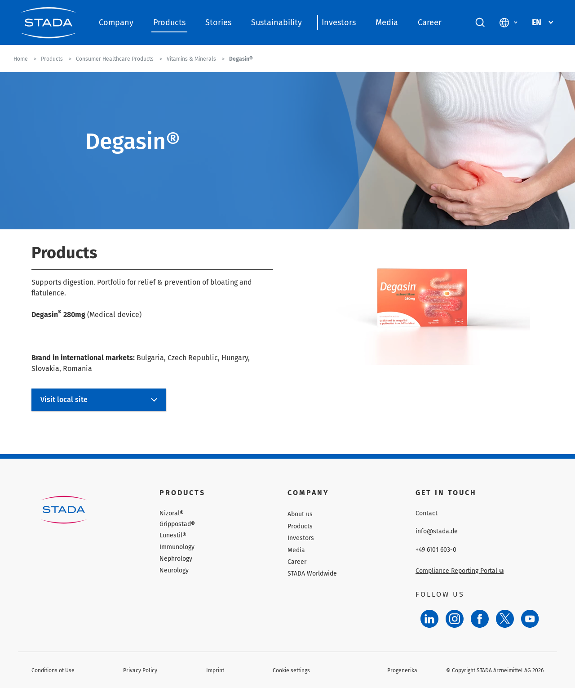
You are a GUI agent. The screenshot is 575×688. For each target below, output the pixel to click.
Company (116, 22)
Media (387, 22)
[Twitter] (505, 619)
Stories (218, 22)
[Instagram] (455, 619)
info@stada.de (437, 531)
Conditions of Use (53, 670)
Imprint (215, 670)
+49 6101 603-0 (436, 550)
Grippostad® (177, 524)
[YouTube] (530, 619)
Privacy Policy (140, 670)
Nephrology (175, 559)
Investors (339, 22)
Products (169, 22)
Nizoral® (171, 513)
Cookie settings (291, 670)
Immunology (177, 547)
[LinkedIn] (429, 619)
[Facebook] (480, 619)
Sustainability (276, 22)
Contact (427, 513)
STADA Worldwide (312, 573)
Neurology (174, 570)
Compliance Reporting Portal (460, 571)
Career (430, 22)
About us (300, 514)
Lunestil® (172, 535)
